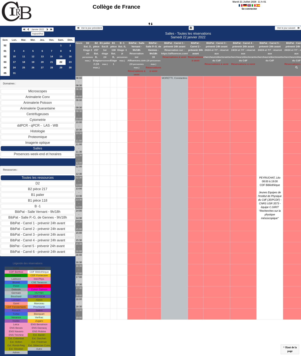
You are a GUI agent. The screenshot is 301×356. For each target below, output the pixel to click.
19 (33, 62)
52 (5, 45)
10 (14, 56)
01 (5, 51)
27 (42, 67)
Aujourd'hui (37, 33)
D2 (87, 43)
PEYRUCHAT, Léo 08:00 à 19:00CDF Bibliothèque (270, 198)
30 (70, 67)
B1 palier (105, 43)
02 (5, 56)
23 (70, 62)
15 (61, 56)
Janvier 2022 (37, 29)
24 (14, 67)
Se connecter (249, 8)
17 (14, 62)
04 (5, 67)
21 (51, 62)
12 (33, 56)
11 (23, 56)
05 (5, 73)
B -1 (122, 43)
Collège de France (116, 7)
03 (5, 62)
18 (23, 62)
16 (70, 56)
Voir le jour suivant (288, 28)
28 (51, 67)
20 (42, 62)
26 (33, 67)
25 (23, 67)
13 (42, 56)
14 (51, 56)
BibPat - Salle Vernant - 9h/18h (136, 46)
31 (14, 73)
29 (61, 67)
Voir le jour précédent (89, 28)
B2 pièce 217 (96, 46)
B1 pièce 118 (113, 46)
